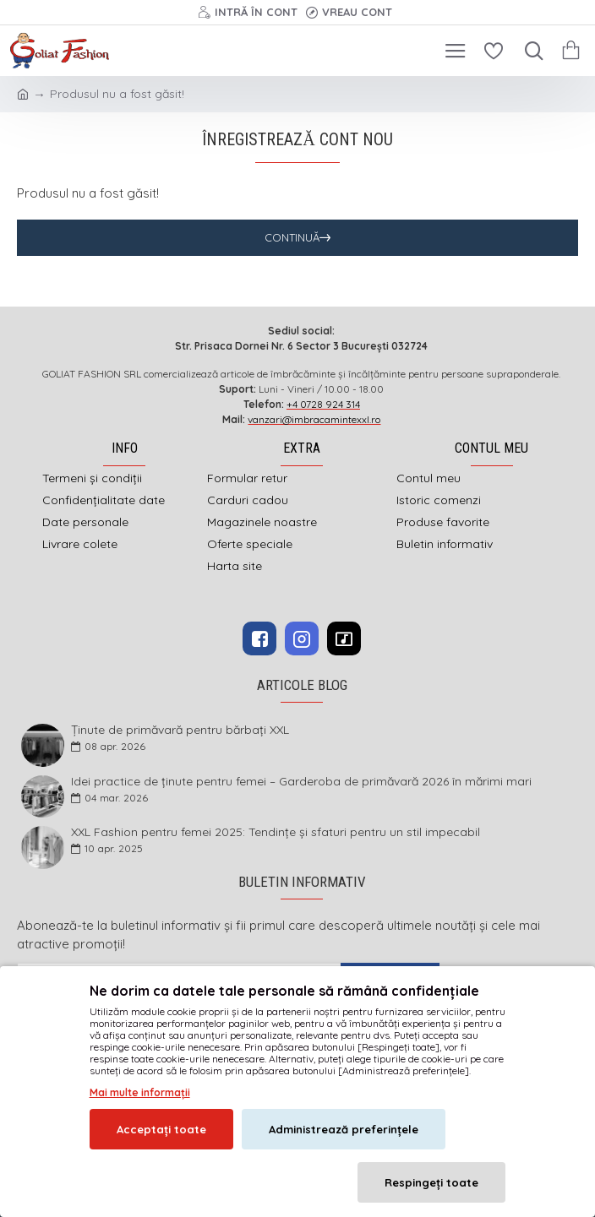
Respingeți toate (431, 1182)
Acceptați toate (161, 1129)
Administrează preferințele (343, 1129)
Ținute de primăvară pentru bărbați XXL (180, 730)
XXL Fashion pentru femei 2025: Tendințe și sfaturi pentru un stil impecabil (275, 832)
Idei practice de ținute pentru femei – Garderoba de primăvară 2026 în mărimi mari (301, 781)
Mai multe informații (140, 1092)
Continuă (292, 237)
